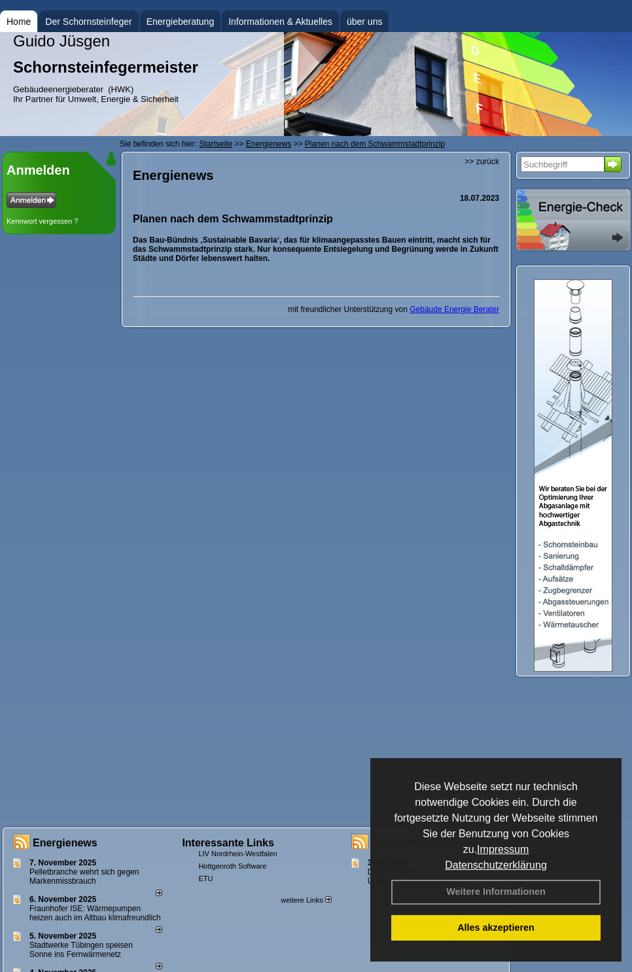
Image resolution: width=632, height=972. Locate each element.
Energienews (65, 842)
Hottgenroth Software (232, 866)
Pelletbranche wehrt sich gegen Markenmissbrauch (84, 876)
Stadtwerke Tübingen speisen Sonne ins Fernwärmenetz (81, 950)
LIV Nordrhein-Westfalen (237, 854)
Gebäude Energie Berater (454, 309)
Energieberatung (181, 21)
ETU (205, 878)
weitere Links (306, 900)
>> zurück (482, 161)
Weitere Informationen (496, 891)
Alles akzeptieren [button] (496, 927)
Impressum (503, 849)
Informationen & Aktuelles (280, 21)
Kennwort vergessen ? (42, 221)
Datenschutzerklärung (496, 865)
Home (19, 21)
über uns (364, 21)
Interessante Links (228, 842)
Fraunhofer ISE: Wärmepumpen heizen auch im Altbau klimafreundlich (95, 913)
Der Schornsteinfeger (88, 21)
